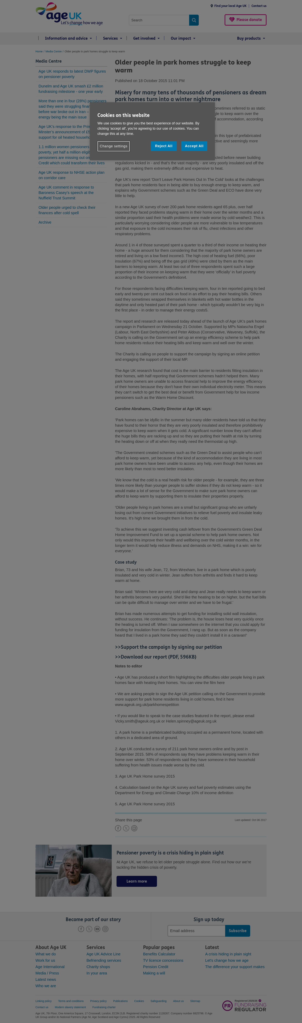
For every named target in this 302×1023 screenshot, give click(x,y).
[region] (152, 131)
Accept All (194, 146)
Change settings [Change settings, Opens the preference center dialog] (114, 146)
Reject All (163, 146)
